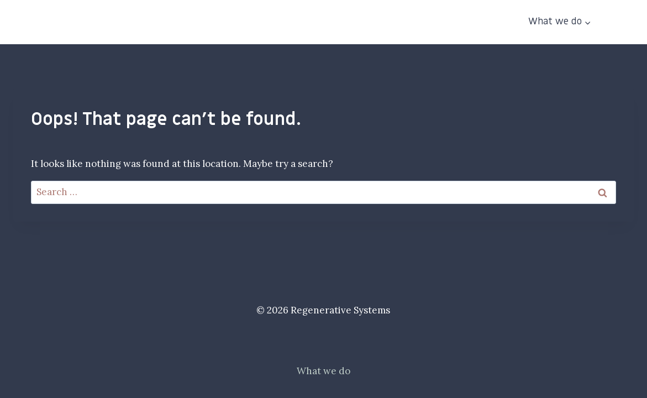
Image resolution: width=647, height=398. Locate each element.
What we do (323, 371)
